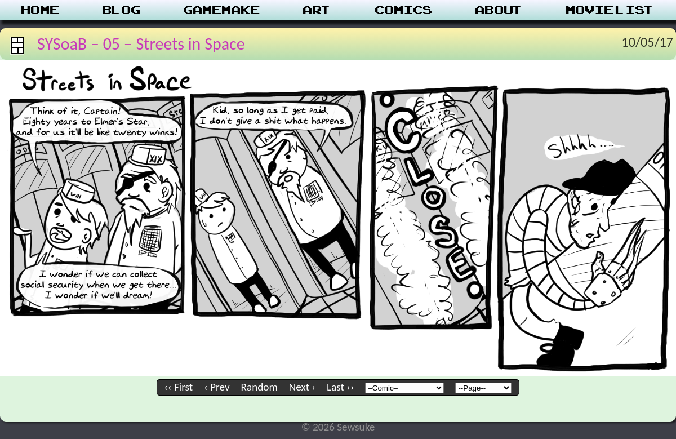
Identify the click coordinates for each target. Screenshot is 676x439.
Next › (302, 386)
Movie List (610, 10)
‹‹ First (178, 386)
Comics (404, 10)
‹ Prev (216, 386)
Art (317, 10)
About (499, 10)
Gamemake (222, 10)
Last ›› (340, 386)
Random (259, 386)
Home (40, 10)
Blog (122, 10)
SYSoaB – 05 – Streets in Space (141, 43)
